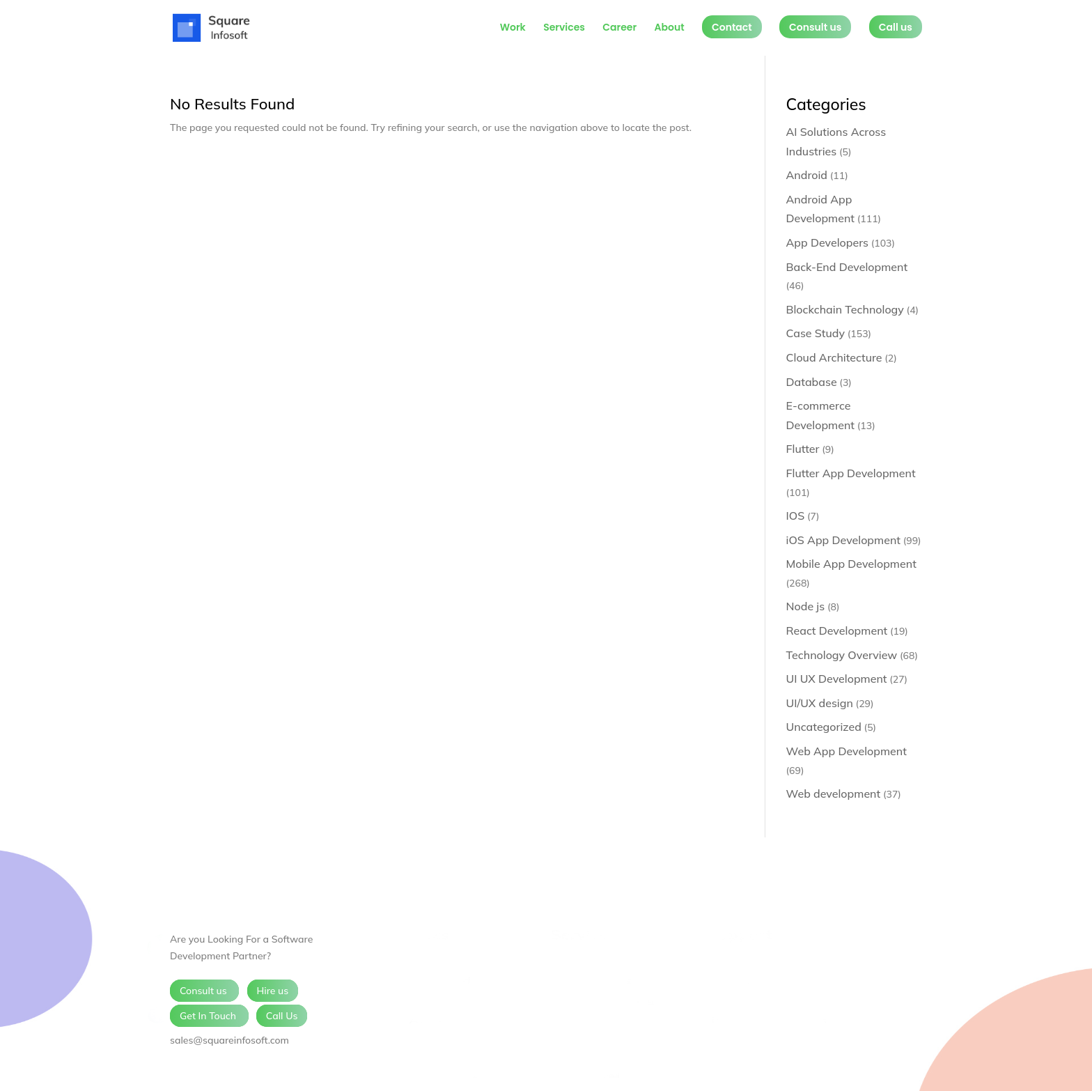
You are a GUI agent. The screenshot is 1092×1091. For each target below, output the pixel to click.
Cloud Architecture (834, 357)
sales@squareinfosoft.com (229, 1040)
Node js (805, 606)
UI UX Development (836, 679)
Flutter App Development (851, 473)
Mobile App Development (851, 564)
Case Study (815, 333)
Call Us (282, 1015)
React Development (837, 630)
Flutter (803, 449)
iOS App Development (843, 540)
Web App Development (846, 751)
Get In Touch (209, 1015)
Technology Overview (842, 655)
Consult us (815, 27)
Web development (833, 793)
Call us (895, 27)
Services (564, 28)
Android (807, 175)
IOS (795, 516)
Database (811, 382)
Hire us (273, 990)
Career (619, 28)
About (669, 28)
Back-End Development (847, 267)
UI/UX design (819, 703)
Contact (732, 27)
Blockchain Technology (845, 309)
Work (513, 28)
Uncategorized (823, 727)
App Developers (827, 242)
